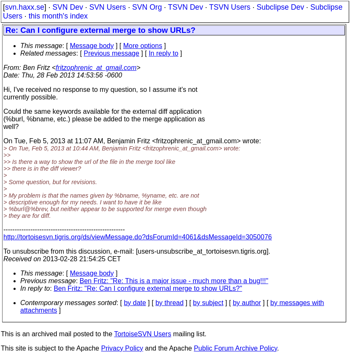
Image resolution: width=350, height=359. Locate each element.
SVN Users (107, 7)
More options (143, 45)
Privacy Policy (122, 348)
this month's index (58, 16)
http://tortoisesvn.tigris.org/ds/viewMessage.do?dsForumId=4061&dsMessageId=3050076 (137, 237)
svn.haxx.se (24, 7)
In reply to (163, 53)
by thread (169, 302)
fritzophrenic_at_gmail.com (96, 67)
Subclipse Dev (280, 7)
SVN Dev (67, 7)
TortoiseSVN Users (142, 334)
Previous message (111, 53)
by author (247, 302)
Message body (92, 45)
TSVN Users (229, 7)
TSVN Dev (185, 7)
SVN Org (147, 7)
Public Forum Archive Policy (235, 348)
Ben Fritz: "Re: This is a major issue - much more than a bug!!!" (174, 280)
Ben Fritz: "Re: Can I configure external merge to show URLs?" (148, 288)
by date (135, 302)
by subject (208, 302)
